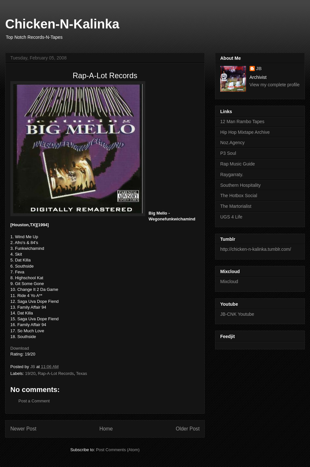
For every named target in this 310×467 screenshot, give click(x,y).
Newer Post (23, 428)
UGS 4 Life (231, 216)
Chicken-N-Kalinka (62, 24)
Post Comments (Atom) (118, 449)
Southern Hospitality (240, 185)
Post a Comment (34, 400)
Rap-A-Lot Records (56, 373)
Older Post (188, 428)
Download (19, 348)
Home (106, 428)
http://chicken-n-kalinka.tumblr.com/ (255, 249)
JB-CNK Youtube (237, 314)
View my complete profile (275, 84)
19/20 (30, 373)
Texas (81, 373)
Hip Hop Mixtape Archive (245, 132)
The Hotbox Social (238, 195)
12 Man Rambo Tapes (242, 121)
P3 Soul (228, 153)
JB (259, 68)
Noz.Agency (232, 142)
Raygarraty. (231, 174)
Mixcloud (229, 281)
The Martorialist (235, 206)
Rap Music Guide (237, 163)
